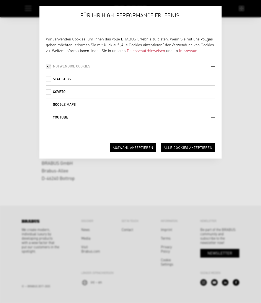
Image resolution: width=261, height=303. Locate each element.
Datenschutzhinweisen (146, 50)
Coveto (59, 91)
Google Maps (64, 104)
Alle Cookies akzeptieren (188, 147)
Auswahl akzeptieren (133, 147)
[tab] (130, 66)
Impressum (189, 50)
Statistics (62, 78)
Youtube (60, 117)
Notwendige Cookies (71, 66)
